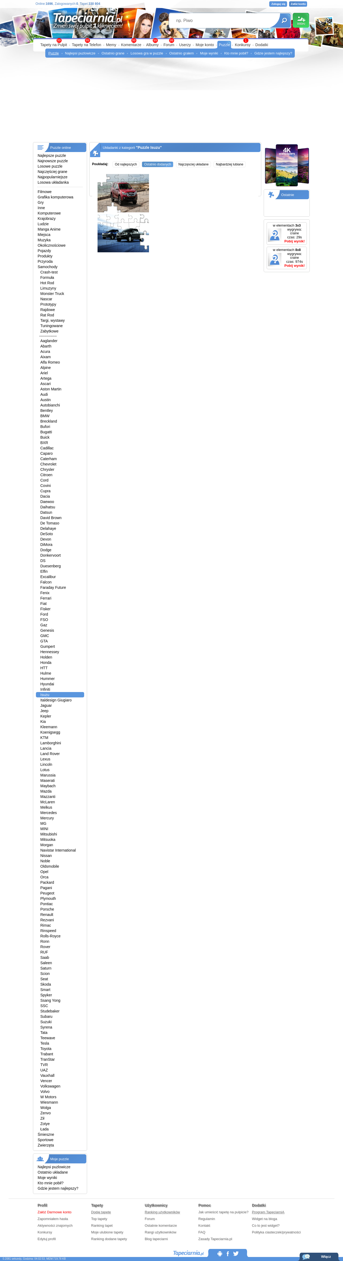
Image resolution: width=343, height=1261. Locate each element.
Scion (45, 973)
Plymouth (48, 898)
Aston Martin (51, 389)
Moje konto (205, 45)
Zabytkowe (49, 331)
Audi (44, 394)
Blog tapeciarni (156, 1239)
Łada (44, 1129)
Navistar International (58, 850)
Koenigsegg (50, 732)
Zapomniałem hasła (53, 1219)
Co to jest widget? (265, 1225)
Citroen (46, 475)
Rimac (45, 925)
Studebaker (50, 1011)
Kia (43, 721)
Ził (42, 1118)
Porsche (47, 909)
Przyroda (45, 261)
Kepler (45, 716)
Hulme (45, 673)
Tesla (44, 1043)
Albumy (152, 45)
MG (43, 823)
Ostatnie (287, 195)
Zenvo (45, 1113)
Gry (41, 202)
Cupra (45, 491)
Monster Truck (52, 293)
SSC (44, 1006)
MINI (44, 829)
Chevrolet (48, 464)
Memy (111, 45)
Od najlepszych (126, 164)
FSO (44, 619)
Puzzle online (60, 148)
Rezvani (47, 920)
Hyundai (47, 684)
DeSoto (46, 534)
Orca (44, 877)
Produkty (45, 256)
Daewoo (47, 502)
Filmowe (45, 192)
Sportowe (46, 1140)
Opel (44, 872)
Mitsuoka (47, 839)
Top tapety (99, 1219)
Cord (44, 480)
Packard (47, 882)
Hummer (47, 678)
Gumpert (47, 646)
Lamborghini (50, 743)
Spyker (46, 995)
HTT (44, 668)
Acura (45, 351)
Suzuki (46, 1022)
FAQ (201, 1232)
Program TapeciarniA (268, 1212)
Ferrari (45, 598)
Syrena (46, 1027)
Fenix (45, 593)
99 (171, 40)
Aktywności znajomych (55, 1225)
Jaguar (46, 705)
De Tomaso (49, 523)
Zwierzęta (46, 1145)
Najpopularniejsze (53, 177)
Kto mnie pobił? (236, 53)
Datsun (46, 512)
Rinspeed (48, 931)
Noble (45, 861)
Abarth (45, 346)
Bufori (45, 426)
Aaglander (49, 341)
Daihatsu (47, 507)
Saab (44, 957)
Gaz (43, 625)
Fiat (43, 603)
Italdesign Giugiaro (56, 700)
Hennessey (49, 652)
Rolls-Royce (50, 936)
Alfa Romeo (50, 362)
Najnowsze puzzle (53, 161)
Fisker (45, 609)
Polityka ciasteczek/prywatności (276, 1232)
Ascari (45, 384)
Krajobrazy (47, 218)
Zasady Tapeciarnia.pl (215, 1239)
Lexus (45, 759)
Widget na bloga (264, 1219)
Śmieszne (46, 1134)
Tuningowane (51, 326)
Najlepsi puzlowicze (80, 53)
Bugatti (46, 432)
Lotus (45, 770)
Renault (46, 914)
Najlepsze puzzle (52, 155)
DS (43, 561)
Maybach (48, 786)
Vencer (46, 1081)
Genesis (47, 630)
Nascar (46, 299)
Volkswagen (50, 1086)
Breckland (48, 421)
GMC (44, 636)
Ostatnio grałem (181, 53)
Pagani (46, 888)
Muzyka (44, 240)
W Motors (48, 1097)
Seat (44, 979)
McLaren (47, 802)
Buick (45, 437)
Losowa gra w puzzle (147, 53)
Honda (45, 662)
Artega (45, 378)
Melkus (46, 807)
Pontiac (46, 904)
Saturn (45, 968)
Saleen (46, 963)
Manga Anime (49, 229)
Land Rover (50, 754)
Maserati (47, 780)
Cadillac (47, 448)
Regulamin (206, 1219)
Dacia (45, 496)
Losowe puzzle (50, 166)
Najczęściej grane (53, 171)
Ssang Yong (50, 1000)
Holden (46, 657)
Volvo (45, 1091)
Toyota (45, 1048)
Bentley (46, 410)
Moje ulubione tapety (107, 1232)
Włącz (326, 1257)
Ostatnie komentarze (161, 1225)
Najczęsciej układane (193, 164)
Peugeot (47, 893)
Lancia (45, 748)
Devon (45, 539)
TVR (44, 1065)
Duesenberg (50, 566)
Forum (168, 45)
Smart (45, 990)
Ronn (44, 941)
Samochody (48, 267)
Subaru (46, 1016)
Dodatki (261, 45)
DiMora (46, 544)
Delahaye (48, 528)
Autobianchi (50, 405)
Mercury (47, 818)
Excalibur (48, 577)
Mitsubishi (48, 834)
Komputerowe (49, 213)
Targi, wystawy (52, 320)
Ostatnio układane (53, 1172)
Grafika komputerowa (55, 197)
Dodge (45, 550)
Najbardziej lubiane (229, 164)
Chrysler (47, 469)
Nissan (46, 855)
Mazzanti (47, 796)
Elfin (44, 571)
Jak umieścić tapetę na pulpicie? (223, 1212)
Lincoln (46, 764)
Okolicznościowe (52, 245)
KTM (44, 737)
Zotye (45, 1124)
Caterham (48, 459)
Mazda (46, 791)
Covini (45, 485)
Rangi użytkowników (160, 1232)
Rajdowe (47, 310)
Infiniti (45, 689)
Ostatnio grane (113, 53)
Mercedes (48, 813)
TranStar (47, 1059)
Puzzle (224, 45)
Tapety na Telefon (86, 45)
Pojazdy (44, 251)
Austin (45, 400)
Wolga (45, 1107)
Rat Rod (47, 315)
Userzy (185, 45)
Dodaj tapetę (101, 1212)
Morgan (46, 845)
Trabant (46, 1054)
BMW (45, 416)
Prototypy (48, 304)
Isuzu (44, 695)
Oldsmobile (49, 866)
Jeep (44, 711)
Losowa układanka (53, 182)
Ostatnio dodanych (157, 164)
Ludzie (43, 224)
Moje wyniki (209, 53)
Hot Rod (47, 283)
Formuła (47, 277)
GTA (44, 641)
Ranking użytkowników (162, 1212)
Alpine (45, 367)
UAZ (44, 1070)
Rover (45, 947)
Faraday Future (53, 587)
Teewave (47, 1038)
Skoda (45, 984)
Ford (44, 614)
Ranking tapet (102, 1225)
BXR (44, 443)
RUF (44, 952)
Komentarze (131, 45)
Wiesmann (49, 1102)
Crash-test (49, 272)
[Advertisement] (171, 101)
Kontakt (204, 1225)
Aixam (45, 357)
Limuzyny (48, 288)
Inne (41, 208)
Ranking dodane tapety (109, 1239)
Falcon (46, 582)
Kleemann (48, 727)
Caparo (46, 453)
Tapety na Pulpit (53, 45)
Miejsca (44, 234)
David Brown (51, 518)
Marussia (48, 775)
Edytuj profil (47, 1239)
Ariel (44, 373)
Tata (43, 1032)
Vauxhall (47, 1075)
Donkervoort (50, 555)
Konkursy (242, 45)
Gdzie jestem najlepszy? (273, 53)
